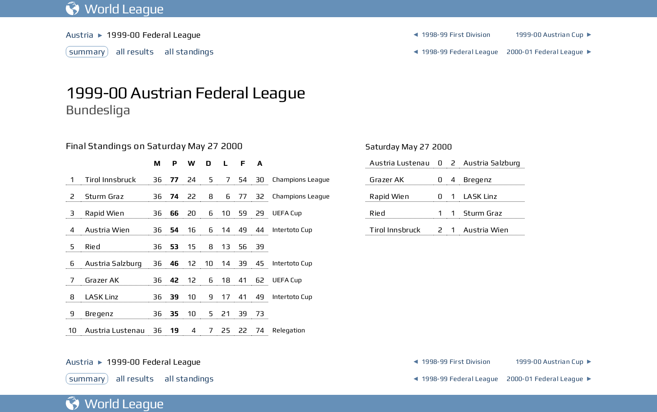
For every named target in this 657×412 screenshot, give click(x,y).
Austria (79, 34)
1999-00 (553, 35)
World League (115, 8)
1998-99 (452, 35)
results (135, 51)
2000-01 (549, 52)
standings (189, 51)
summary (87, 51)
